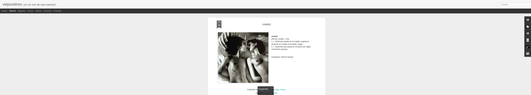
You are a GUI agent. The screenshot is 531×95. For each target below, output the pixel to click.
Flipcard (12, 11)
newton (274, 92)
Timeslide (57, 11)
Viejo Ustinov (280, 88)
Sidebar (38, 11)
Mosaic (30, 11)
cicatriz (266, 23)
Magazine (22, 11)
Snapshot (47, 11)
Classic (4, 11)
